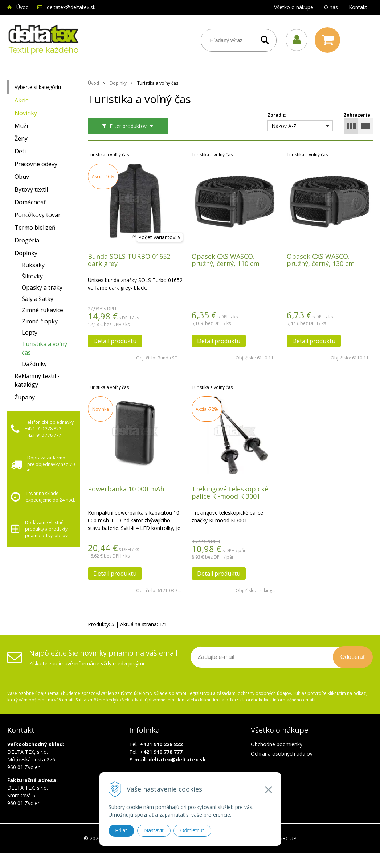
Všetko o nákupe (293, 7)
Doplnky (26, 253)
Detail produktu (114, 341)
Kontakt (358, 7)
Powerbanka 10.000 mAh (126, 488)
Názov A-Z (284, 125)
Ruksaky (33, 265)
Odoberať (352, 657)
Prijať (121, 830)
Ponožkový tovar (38, 215)
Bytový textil (31, 189)
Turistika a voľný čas (44, 348)
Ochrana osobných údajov (281, 753)
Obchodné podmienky (276, 744)
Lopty (29, 333)
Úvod (22, 7)
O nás (331, 7)
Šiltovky (32, 276)
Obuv (22, 177)
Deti (20, 151)
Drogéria (27, 240)
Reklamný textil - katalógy (37, 380)
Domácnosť (30, 202)
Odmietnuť (192, 830)
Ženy (21, 138)
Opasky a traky (42, 287)
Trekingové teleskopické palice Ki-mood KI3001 (230, 492)
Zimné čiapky (40, 321)
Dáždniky (34, 364)
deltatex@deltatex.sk (71, 7)
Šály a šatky (37, 299)
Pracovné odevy (36, 164)
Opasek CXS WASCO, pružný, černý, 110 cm (226, 260)
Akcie (22, 100)
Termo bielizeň (35, 228)
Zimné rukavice (42, 310)
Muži (21, 126)
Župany (25, 397)
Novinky (26, 113)
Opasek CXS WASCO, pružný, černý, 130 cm (321, 260)
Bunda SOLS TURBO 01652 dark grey (129, 260)
